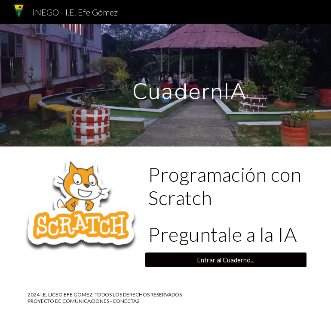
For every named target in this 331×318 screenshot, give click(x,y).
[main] (189, 85)
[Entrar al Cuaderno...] (225, 260)
